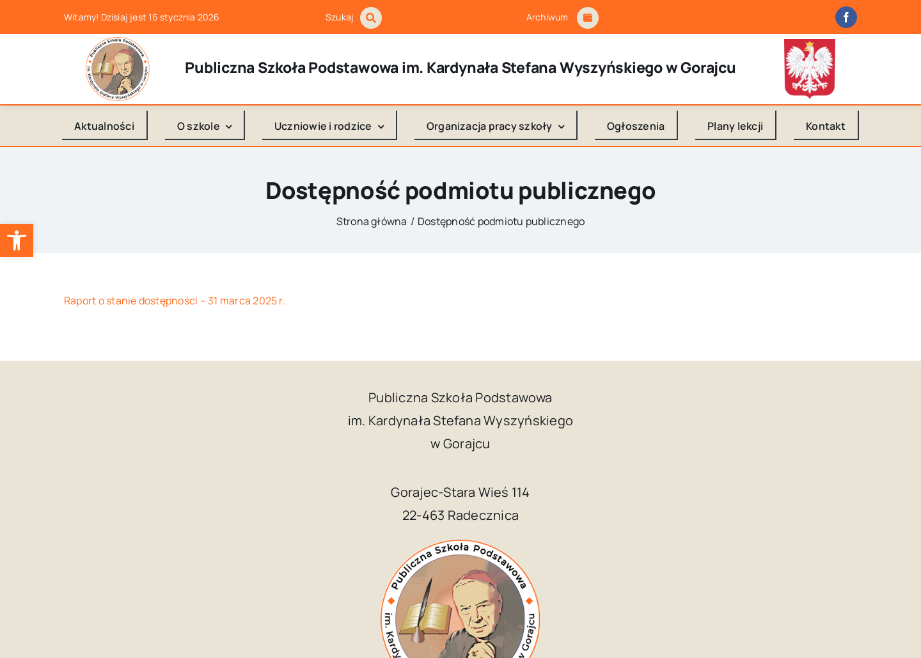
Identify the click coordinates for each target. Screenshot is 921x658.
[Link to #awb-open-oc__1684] (588, 18)
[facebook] (846, 17)
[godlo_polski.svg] (809, 44)
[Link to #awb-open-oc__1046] (371, 18)
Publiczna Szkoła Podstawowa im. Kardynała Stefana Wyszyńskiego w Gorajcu (428, 628)
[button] (16, 240)
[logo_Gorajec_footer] (118, 42)
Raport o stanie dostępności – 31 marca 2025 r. (174, 301)
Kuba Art (674, 628)
